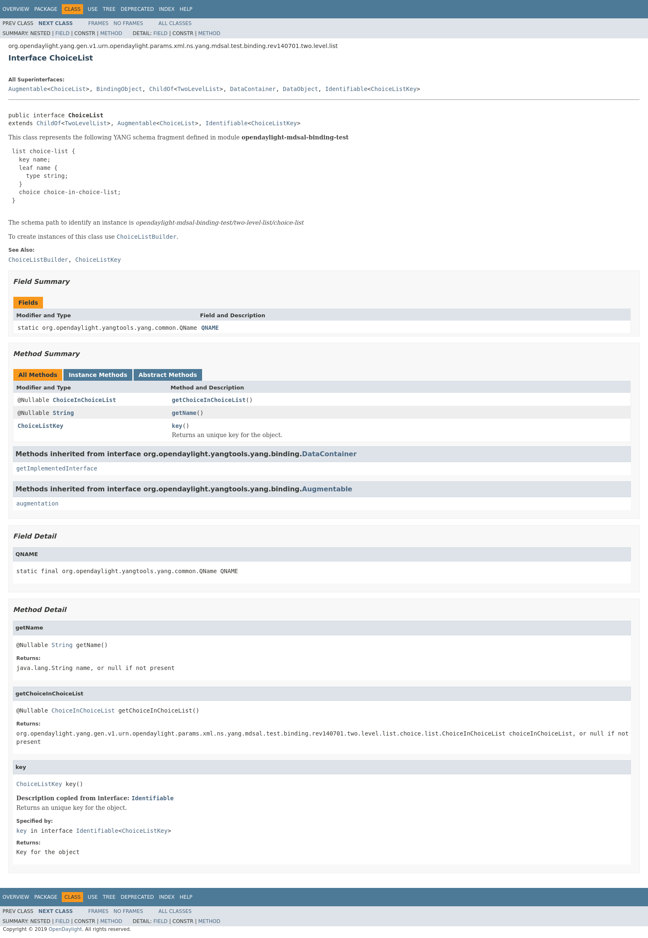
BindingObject (119, 89)
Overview (16, 9)
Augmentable (27, 89)
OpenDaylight (65, 929)
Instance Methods (97, 375)
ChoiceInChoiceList (84, 400)
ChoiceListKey (394, 89)
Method (111, 33)
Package (45, 9)
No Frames (128, 23)
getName (184, 413)
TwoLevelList (198, 89)
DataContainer (253, 89)
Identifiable (346, 89)
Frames (98, 23)
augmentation (37, 503)
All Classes (175, 23)
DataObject (300, 89)
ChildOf (161, 89)
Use (93, 9)
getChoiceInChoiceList (209, 400)
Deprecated (137, 9)
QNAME (210, 327)
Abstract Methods (168, 375)
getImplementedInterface (56, 468)
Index (167, 9)
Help (186, 9)
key (177, 425)
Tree (109, 9)
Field (62, 33)
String (63, 413)
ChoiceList (68, 89)
